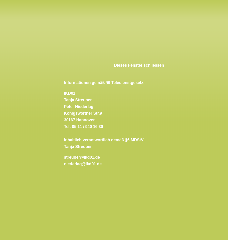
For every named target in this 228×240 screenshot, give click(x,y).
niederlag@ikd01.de (83, 164)
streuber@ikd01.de (82, 157)
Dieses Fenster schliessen (139, 65)
